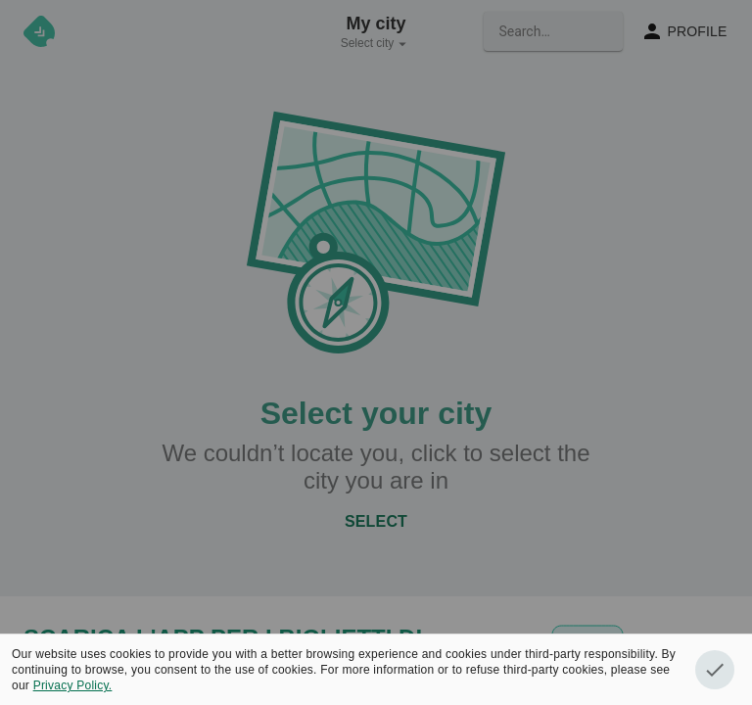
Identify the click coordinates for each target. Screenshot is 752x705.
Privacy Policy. (73, 685)
